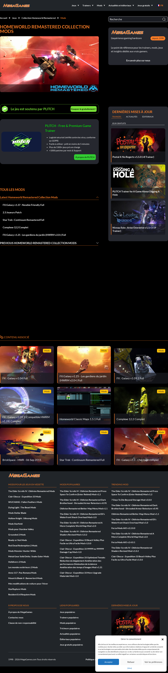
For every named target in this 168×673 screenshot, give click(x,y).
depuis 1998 (158, 38)
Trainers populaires (69, 617)
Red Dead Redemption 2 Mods (22, 545)
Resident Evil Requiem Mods (22, 594)
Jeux (14, 18)
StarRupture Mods (17, 589)
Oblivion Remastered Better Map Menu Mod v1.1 (83, 508)
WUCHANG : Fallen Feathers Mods (25, 502)
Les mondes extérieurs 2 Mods (23, 567)
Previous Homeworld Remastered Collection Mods (38, 243)
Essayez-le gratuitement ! (83, 109)
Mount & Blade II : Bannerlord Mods (25, 578)
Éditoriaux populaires (70, 639)
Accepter (108, 662)
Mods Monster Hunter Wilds (22, 551)
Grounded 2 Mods (17, 534)
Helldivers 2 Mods (17, 561)
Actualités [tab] (131, 116)
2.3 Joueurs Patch (12, 212)
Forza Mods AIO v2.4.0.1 (123, 542)
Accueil (3, 18)
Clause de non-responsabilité (22, 623)
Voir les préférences (153, 662)
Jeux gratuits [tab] (119, 123)
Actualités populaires (70, 633)
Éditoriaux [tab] (147, 116)
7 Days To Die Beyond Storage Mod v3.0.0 (131, 499)
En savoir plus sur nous (138, 60)
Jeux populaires (67, 612)
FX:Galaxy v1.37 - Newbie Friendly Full (23, 204)
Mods (63, 18)
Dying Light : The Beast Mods (22, 507)
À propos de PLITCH (84, 157)
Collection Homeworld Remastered (39, 18)
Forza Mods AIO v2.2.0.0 (123, 528)
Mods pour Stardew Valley (21, 529)
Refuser (130, 662)
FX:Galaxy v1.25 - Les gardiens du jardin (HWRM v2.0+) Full (34, 234)
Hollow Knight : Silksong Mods (22, 518)
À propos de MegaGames (20, 612)
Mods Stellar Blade (17, 513)
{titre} (129, 668)
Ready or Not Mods (17, 540)
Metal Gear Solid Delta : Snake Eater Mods (28, 556)
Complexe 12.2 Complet (15, 227)
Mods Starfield (15, 523)
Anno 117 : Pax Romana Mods (22, 572)
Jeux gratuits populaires (71, 644)
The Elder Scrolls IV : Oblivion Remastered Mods (31, 491)
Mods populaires (68, 623)
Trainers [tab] (116, 116)
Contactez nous (15, 617)
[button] (162, 639)
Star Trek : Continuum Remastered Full (23, 219)
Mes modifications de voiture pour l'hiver (28, 583)
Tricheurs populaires (70, 628)
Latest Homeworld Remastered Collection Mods (29, 197)
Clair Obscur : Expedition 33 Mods (24, 496)
